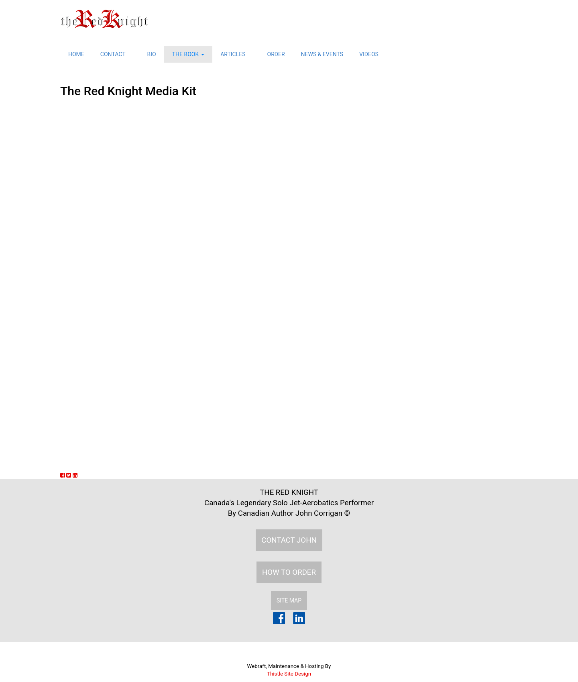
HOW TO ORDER (289, 572)
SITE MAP (289, 600)
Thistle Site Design (289, 674)
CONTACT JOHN (289, 540)
